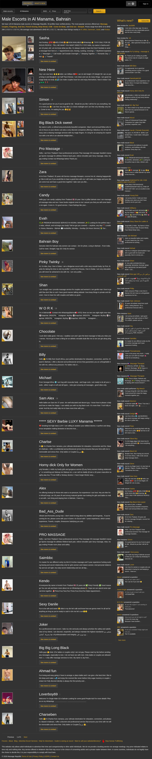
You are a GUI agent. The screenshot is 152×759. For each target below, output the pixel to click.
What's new (40, 3)
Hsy (131, 326)
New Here (47, 70)
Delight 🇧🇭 (134, 414)
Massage (103, 24)
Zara (42, 172)
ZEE (118, 627)
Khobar (107, 30)
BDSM (74, 13)
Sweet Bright (121, 590)
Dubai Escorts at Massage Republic (10, 4)
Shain (132, 261)
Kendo (44, 581)
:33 (129, 38)
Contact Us (55, 756)
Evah (43, 218)
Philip (132, 288)
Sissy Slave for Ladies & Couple (132, 222)
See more (122, 640)
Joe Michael (132, 236)
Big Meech (141, 389)
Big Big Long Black (54, 648)
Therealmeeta (135, 351)
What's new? (125, 20)
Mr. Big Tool (134, 105)
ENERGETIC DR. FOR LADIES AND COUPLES (132, 181)
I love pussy (134, 552)
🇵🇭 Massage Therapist (136, 363)
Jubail (98, 30)
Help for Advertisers (46, 741)
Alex (42, 488)
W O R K (48, 308)
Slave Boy (133, 439)
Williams (133, 208)
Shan (43, 285)
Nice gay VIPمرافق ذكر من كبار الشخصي (133, 275)
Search (98, 11)
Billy (42, 355)
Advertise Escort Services (28, 741)
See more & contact (48, 61)
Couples (5, 27)
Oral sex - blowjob (77, 27)
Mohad (132, 248)
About (11, 741)
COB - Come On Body (57, 27)
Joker (43, 624)
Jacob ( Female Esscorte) (139, 130)
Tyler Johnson (135, 301)
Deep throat (43, 27)
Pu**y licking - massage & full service (133, 52)
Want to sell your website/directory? (88, 741)
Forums (4, 741)
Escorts (28, 3)
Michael (45, 378)
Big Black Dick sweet (55, 123)
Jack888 (131, 25)
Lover (132, 565)
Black (132, 143)
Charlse (45, 442)
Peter (132, 426)
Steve (132, 464)
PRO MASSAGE (52, 535)
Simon (46, 99)
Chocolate (47, 331)
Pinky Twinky (51, 262)
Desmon (133, 401)
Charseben (48, 714)
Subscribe (145, 21)
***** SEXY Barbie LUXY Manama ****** (70, 421)
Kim (129, 168)
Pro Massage (51, 149)
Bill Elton (133, 66)
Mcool (132, 118)
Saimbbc (46, 558)
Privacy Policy (38, 756)
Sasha (44, 38)
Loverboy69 (50, 694)
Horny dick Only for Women (61, 465)
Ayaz (129, 313)
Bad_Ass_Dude (51, 511)
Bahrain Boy (48, 241)
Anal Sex (74, 11)
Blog (15, 741)
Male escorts (8, 11)
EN (131, 3)
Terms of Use (26, 756)
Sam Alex (48, 398)
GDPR (47, 756)
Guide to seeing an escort (64, 741)
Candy (44, 195)
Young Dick (134, 195)
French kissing (32, 27)
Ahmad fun (47, 671)
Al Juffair (84, 30)
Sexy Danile (48, 604)
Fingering (13, 27)
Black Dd (133, 451)
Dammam (91, 30)
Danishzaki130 (135, 78)
